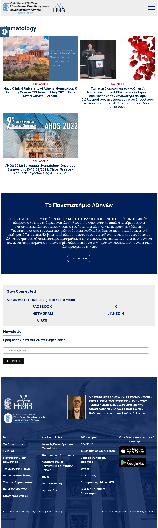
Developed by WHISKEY (142, 511)
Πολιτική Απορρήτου (113, 511)
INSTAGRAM (42, 313)
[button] (4, 32)
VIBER (42, 320)
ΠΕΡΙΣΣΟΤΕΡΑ (79, 258)
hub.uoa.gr (132, 441)
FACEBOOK (42, 306)
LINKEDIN (115, 313)
